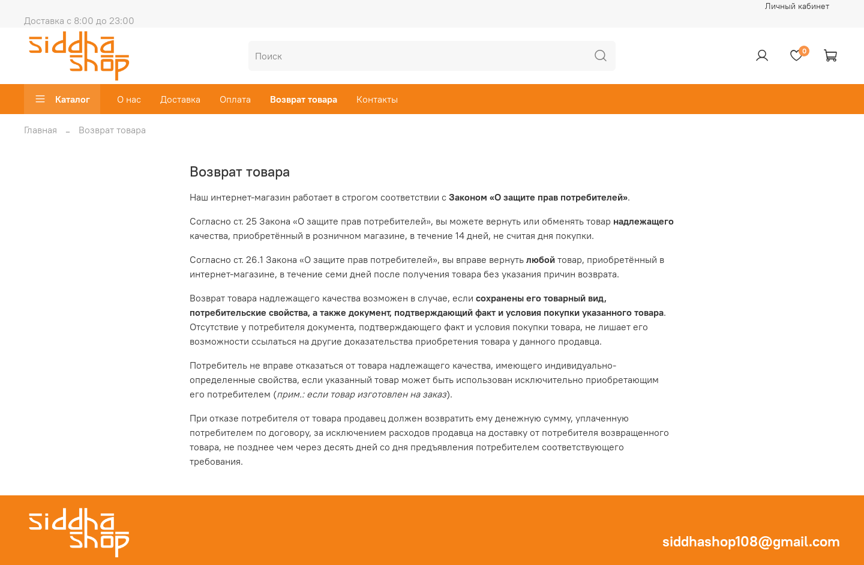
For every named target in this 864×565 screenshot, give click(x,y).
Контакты (377, 99)
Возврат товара (303, 99)
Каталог (62, 99)
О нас (129, 99)
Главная (40, 130)
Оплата (235, 99)
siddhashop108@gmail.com (751, 541)
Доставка (180, 99)
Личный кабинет (797, 6)
